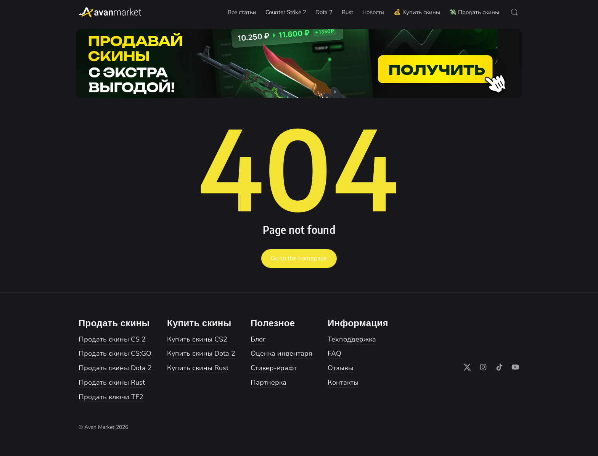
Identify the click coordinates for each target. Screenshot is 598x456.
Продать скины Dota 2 (115, 367)
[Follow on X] (467, 367)
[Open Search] (514, 12)
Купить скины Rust (197, 367)
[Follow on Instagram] (483, 367)
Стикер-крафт (274, 367)
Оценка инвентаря (281, 353)
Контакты (343, 382)
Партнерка (268, 382)
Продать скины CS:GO (115, 353)
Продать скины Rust (112, 382)
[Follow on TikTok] (499, 367)
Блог (258, 339)
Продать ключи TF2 (111, 396)
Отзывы (340, 367)
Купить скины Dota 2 (201, 353)
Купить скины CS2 (197, 339)
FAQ (334, 353)
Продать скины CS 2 (112, 339)
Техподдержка (352, 339)
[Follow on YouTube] (515, 367)
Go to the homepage (299, 258)
